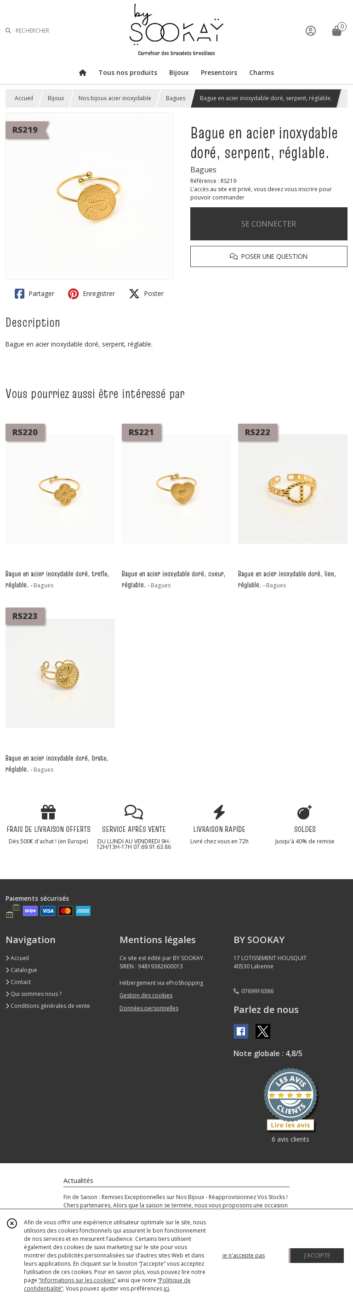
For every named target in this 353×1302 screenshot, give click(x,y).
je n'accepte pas (243, 1255)
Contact (18, 982)
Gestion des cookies (146, 995)
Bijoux (56, 98)
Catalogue (21, 970)
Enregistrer (91, 293)
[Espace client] (311, 30)
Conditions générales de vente (48, 1006)
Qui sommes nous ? (34, 994)
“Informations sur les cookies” (77, 1280)
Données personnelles (149, 1008)
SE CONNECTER (268, 224)
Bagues (175, 98)
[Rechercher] (8, 31)
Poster (146, 293)
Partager (34, 293)
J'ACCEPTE (317, 1255)
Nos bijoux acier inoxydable (115, 98)
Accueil (24, 98)
